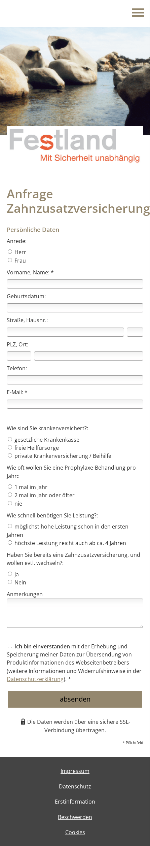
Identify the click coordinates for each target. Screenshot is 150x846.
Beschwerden (75, 817)
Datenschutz (75, 786)
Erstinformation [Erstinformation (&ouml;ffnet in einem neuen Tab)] (75, 801)
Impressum (75, 771)
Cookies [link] (75, 832)
